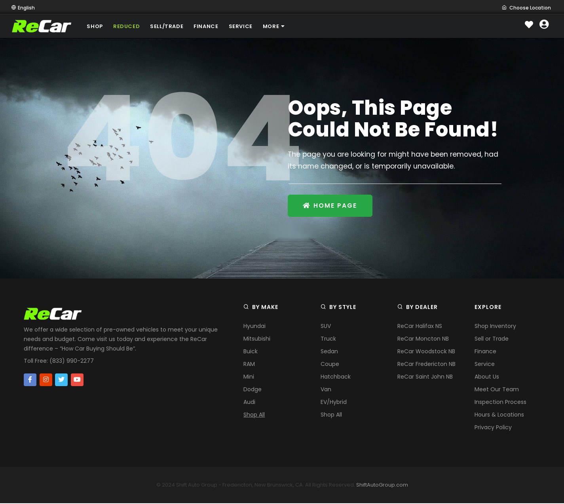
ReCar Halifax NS (419, 327)
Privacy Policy (493, 428)
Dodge (252, 390)
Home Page (331, 205)
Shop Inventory (495, 327)
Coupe (330, 365)
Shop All (254, 415)
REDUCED (129, 26)
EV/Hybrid (334, 403)
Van (326, 390)
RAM (249, 365)
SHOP (96, 26)
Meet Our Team (497, 390)
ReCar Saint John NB (425, 377)
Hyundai (254, 327)
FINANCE (211, 26)
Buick (250, 352)
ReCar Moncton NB (423, 339)
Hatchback (336, 377)
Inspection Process (500, 403)
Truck (328, 339)
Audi (249, 403)
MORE (283, 26)
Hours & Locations (499, 415)
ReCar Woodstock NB (426, 352)
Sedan (329, 352)
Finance (485, 352)
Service (485, 365)
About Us (487, 377)
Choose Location (526, 7)
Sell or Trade (492, 339)
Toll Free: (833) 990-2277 (59, 362)
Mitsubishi (256, 339)
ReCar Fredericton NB (426, 365)
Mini (248, 377)
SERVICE (248, 26)
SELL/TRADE (170, 26)
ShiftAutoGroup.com (382, 485)
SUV (326, 327)
